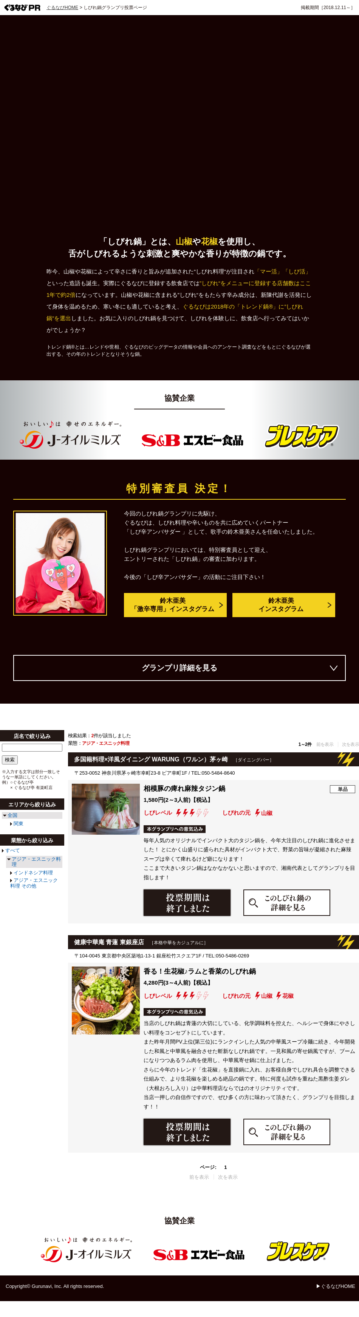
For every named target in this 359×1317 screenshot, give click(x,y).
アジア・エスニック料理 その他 (34, 882)
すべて (12, 850)
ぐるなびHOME (62, 7)
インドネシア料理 (33, 872)
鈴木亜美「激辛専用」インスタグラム (172, 605)
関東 (18, 823)
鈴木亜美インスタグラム (280, 605)
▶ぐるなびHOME (335, 1286)
